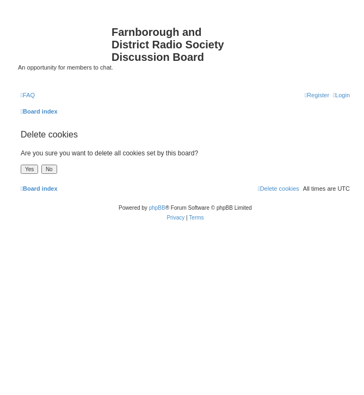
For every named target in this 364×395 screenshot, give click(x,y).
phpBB (157, 208)
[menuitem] (28, 95)
